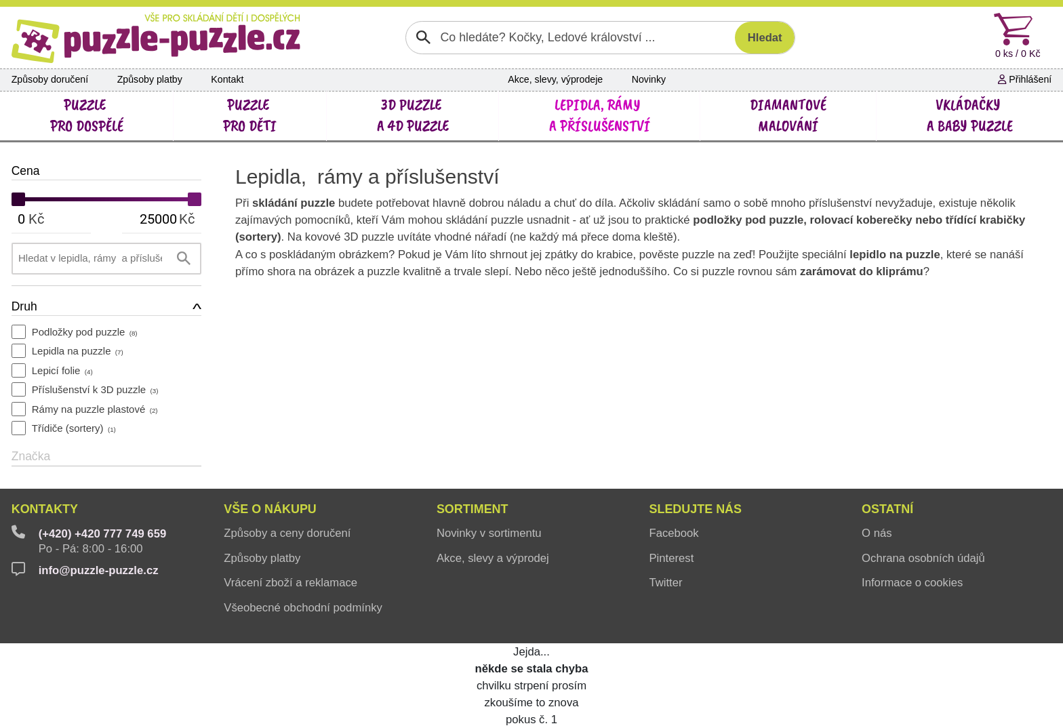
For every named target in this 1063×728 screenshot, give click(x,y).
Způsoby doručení (50, 79)
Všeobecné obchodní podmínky (303, 607)
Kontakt (227, 79)
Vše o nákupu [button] (270, 509)
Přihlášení (1024, 79)
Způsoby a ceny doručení (287, 533)
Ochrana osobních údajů (923, 558)
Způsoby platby (149, 79)
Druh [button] (24, 306)
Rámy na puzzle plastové (95, 409)
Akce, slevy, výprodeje (555, 79)
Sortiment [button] (472, 509)
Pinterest (671, 558)
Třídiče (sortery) (74, 428)
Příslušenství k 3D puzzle (95, 389)
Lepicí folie (62, 370)
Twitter (665, 582)
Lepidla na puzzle (77, 351)
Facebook (673, 533)
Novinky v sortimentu (489, 533)
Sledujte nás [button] (695, 509)
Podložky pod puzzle (85, 332)
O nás (876, 533)
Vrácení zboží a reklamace (290, 582)
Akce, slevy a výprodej (493, 558)
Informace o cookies (912, 582)
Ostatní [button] (887, 509)
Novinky (649, 79)
